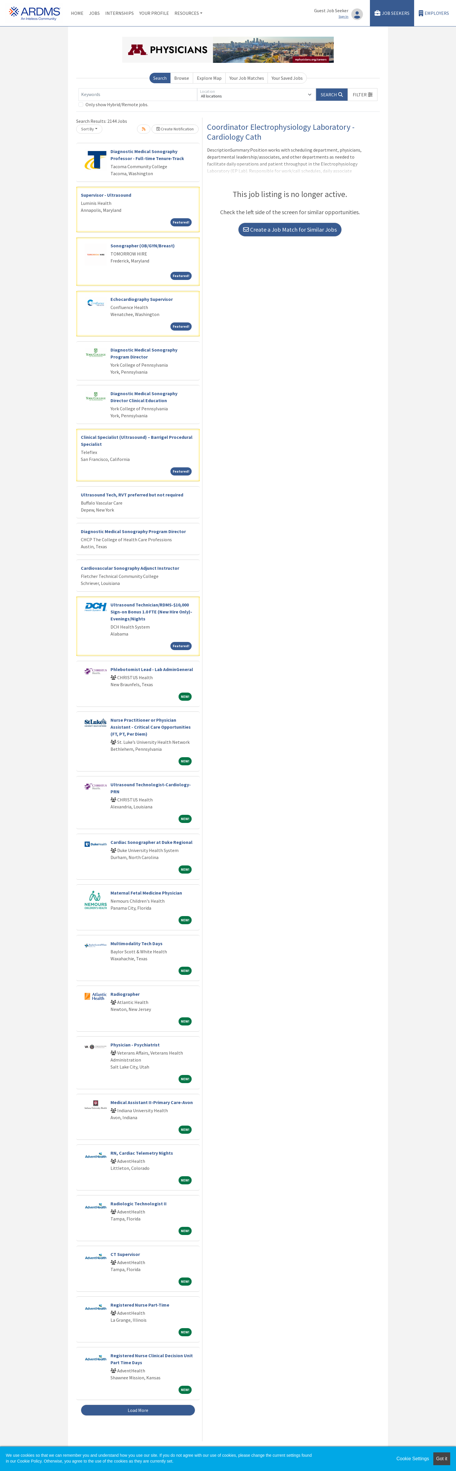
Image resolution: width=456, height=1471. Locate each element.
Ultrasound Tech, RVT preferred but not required (132, 495)
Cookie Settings (412, 1458)
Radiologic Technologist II (139, 1203)
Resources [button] (186, 13)
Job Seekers (392, 13)
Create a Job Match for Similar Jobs (290, 229)
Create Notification (175, 129)
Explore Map (209, 78)
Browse (181, 78)
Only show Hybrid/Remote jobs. (117, 104)
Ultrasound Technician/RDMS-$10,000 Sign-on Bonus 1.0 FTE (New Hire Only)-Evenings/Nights (151, 612)
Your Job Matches (246, 78)
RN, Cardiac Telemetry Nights (142, 1153)
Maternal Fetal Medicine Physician (146, 893)
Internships (119, 13)
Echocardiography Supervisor (142, 299)
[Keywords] (138, 94)
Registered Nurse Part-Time (140, 1305)
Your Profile (154, 13)
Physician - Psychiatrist (135, 1045)
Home (77, 13)
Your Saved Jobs (287, 78)
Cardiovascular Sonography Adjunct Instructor (130, 568)
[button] (362, 94)
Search (160, 78)
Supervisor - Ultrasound (106, 195)
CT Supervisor (125, 1254)
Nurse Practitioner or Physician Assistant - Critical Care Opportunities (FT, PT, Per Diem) (151, 727)
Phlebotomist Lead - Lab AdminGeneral (152, 669)
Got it (441, 1458)
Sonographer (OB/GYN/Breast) (143, 246)
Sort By (87, 129)
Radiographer (125, 994)
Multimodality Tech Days (137, 943)
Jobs (94, 13)
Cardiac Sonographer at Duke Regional (152, 842)
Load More (138, 1410)
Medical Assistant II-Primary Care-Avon (152, 1102)
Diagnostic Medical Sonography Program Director (133, 531)
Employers (434, 13)
